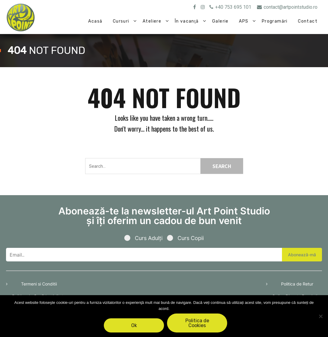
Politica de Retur (297, 283)
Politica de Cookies (197, 323)
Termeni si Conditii (39, 283)
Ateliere (152, 21)
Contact (307, 21)
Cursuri (121, 21)
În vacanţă (187, 21)
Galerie (220, 21)
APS (243, 21)
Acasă (95, 21)
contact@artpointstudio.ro (287, 7)
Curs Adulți (145, 238)
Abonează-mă (302, 254)
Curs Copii (185, 238)
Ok (134, 325)
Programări (275, 21)
